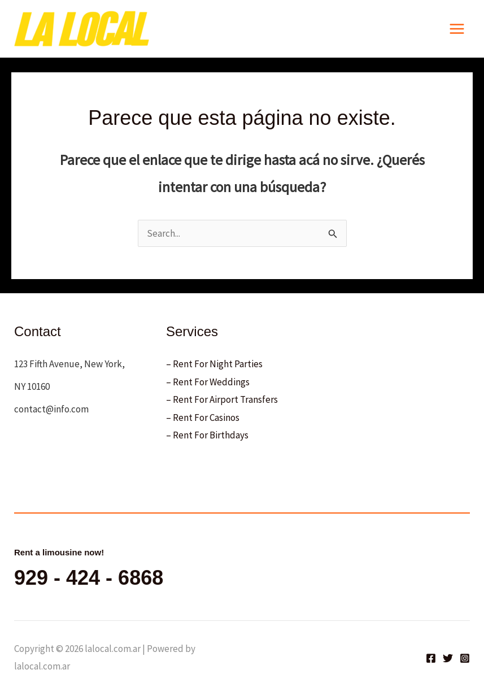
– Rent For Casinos (202, 417)
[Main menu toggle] (457, 29)
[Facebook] (431, 658)
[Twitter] (448, 658)
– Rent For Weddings (208, 382)
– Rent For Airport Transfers (222, 399)
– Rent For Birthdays (207, 435)
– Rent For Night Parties (214, 364)
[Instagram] (465, 658)
